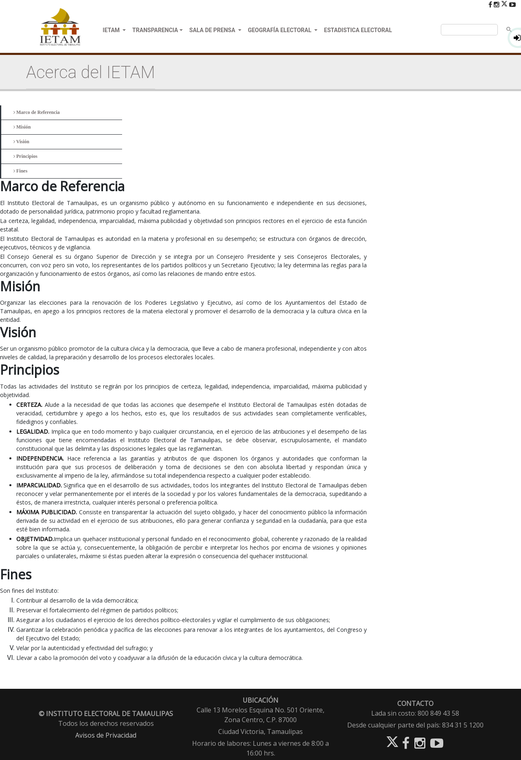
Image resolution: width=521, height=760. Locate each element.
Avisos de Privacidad (105, 735)
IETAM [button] (112, 30)
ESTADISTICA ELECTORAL (358, 30)
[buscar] (468, 30)
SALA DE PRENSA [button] (212, 30)
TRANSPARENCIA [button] (155, 30)
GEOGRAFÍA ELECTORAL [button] (280, 30)
